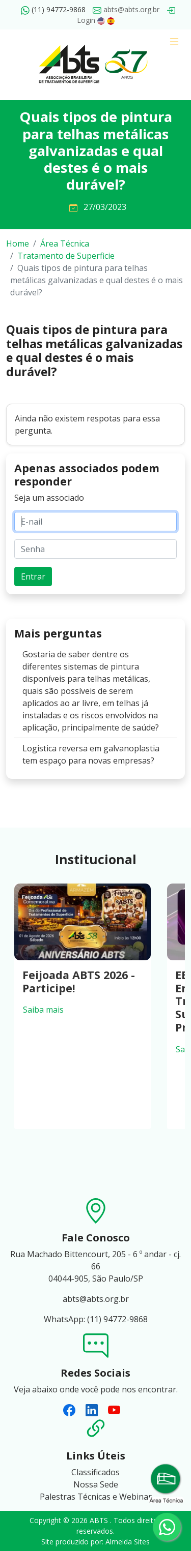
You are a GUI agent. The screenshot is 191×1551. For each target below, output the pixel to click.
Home (17, 243)
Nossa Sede (95, 1484)
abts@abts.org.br (126, 9)
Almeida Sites (127, 1541)
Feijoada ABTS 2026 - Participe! (78, 981)
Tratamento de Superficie (66, 255)
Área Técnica (64, 243)
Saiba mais (43, 1009)
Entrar (33, 576)
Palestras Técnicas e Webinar (96, 1496)
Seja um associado (49, 497)
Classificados (95, 1472)
